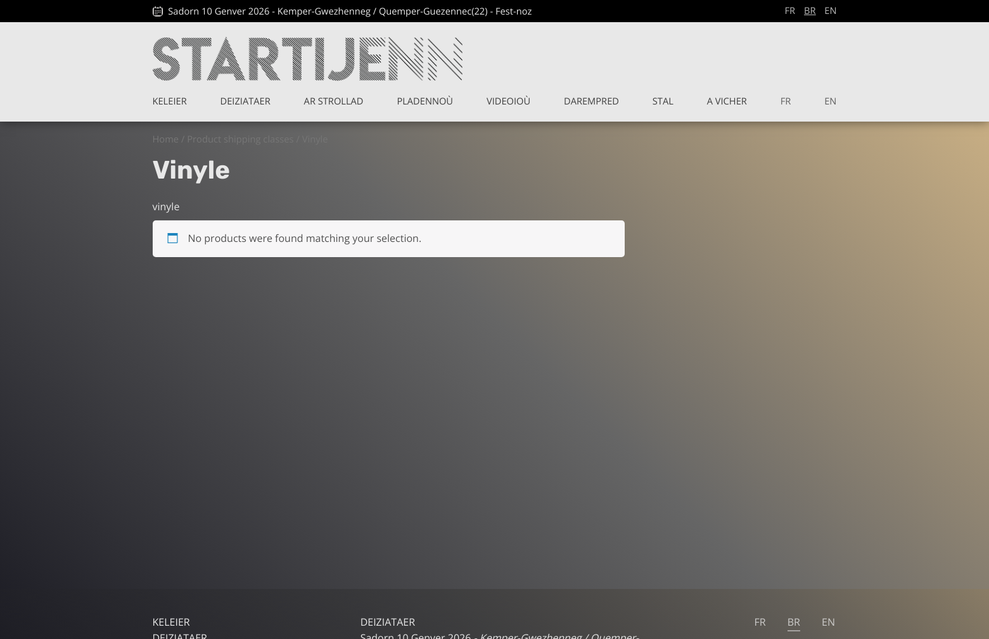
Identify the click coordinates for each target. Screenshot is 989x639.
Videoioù (508, 101)
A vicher (727, 101)
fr (790, 10)
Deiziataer (245, 101)
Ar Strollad (334, 101)
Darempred (591, 101)
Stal (663, 101)
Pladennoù (425, 101)
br (810, 10)
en (830, 10)
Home (166, 139)
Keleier (170, 101)
